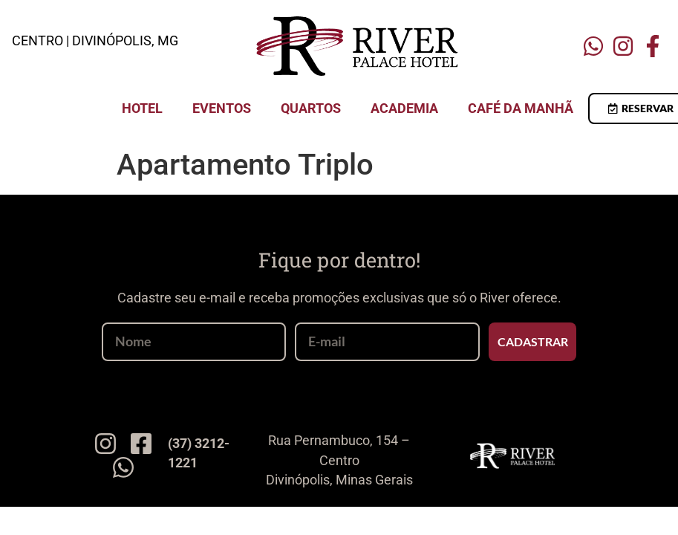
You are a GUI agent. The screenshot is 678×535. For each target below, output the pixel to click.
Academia (404, 108)
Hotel (142, 108)
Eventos (221, 108)
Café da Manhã (520, 108)
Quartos (311, 108)
